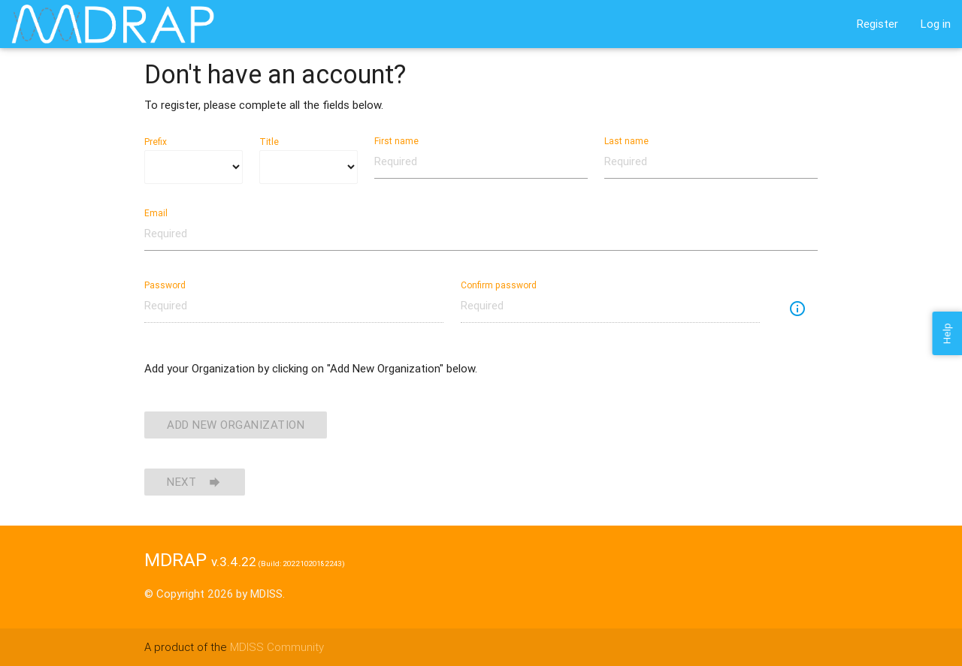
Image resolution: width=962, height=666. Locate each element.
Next (194, 482)
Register (877, 24)
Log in (936, 24)
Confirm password (499, 285)
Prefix (155, 141)
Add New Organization (235, 424)
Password (165, 285)
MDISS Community (277, 647)
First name (396, 140)
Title (269, 141)
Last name (626, 140)
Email (156, 212)
